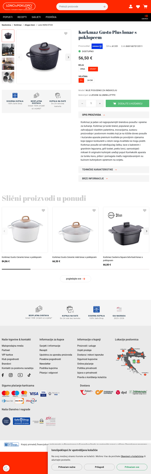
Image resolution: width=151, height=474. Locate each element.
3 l (81, 80)
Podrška (51, 17)
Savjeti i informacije (50, 345)
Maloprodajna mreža (12, 345)
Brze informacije (95, 178)
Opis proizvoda (93, 114)
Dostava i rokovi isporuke (90, 354)
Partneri (6, 350)
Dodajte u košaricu (127, 103)
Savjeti (36, 17)
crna (82, 69)
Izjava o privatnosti (87, 372)
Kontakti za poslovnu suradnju (17, 368)
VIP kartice (7, 354)
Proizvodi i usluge (86, 345)
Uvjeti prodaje (84, 350)
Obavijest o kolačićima (132, 456)
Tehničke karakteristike (99, 169)
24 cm (90, 80)
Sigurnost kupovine (87, 359)
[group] (44, 57)
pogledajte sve (73, 278)
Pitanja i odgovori (49, 372)
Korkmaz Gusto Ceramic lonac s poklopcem (21, 257)
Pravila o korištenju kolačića (91, 377)
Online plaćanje (85, 363)
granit (93, 69)
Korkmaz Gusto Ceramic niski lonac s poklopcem (74, 257)
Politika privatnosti (87, 368)
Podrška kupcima (49, 368)
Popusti (8, 17)
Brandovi (6, 363)
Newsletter (45, 363)
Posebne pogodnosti (50, 359)
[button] (68, 57)
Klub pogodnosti (10, 359)
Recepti (22, 17)
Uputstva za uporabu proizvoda (56, 354)
